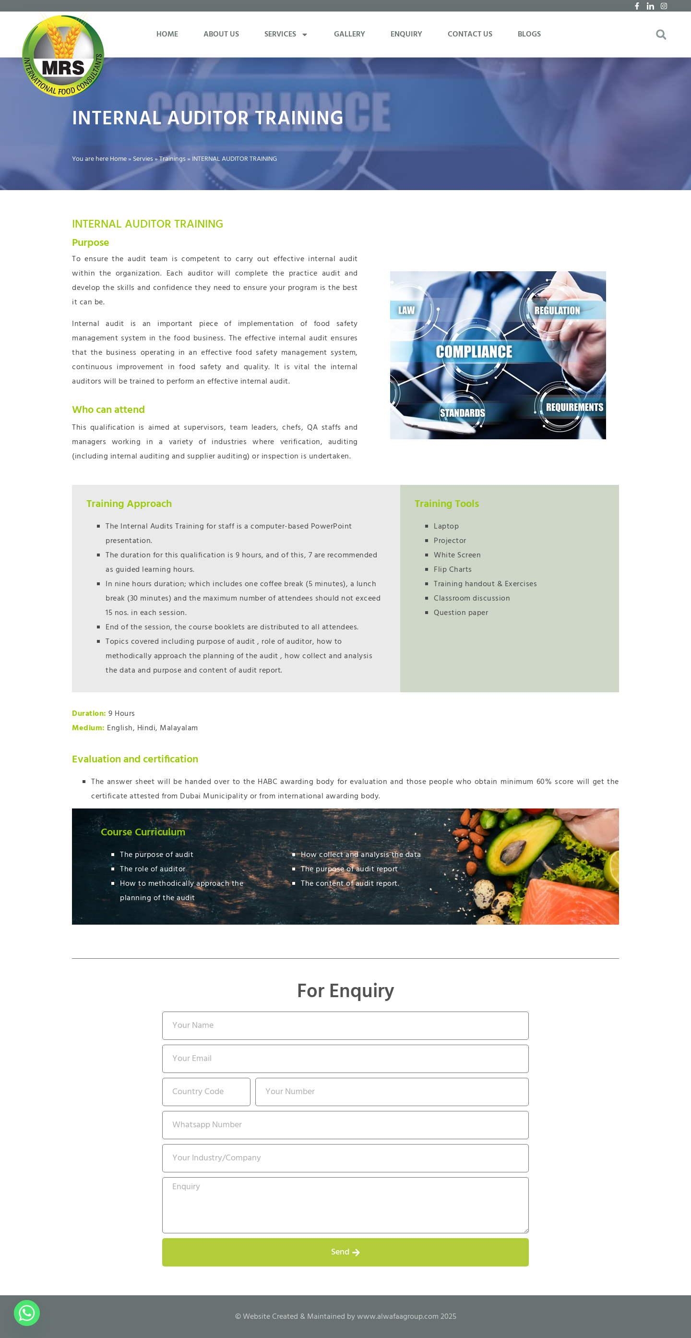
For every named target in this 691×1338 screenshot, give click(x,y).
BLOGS (529, 34)
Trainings (172, 159)
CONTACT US (470, 34)
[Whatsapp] (27, 1313)
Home (118, 159)
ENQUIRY (406, 34)
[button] (661, 34)
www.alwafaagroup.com (398, 1317)
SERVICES (286, 34)
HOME (167, 34)
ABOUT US (221, 34)
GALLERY (349, 34)
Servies (143, 159)
